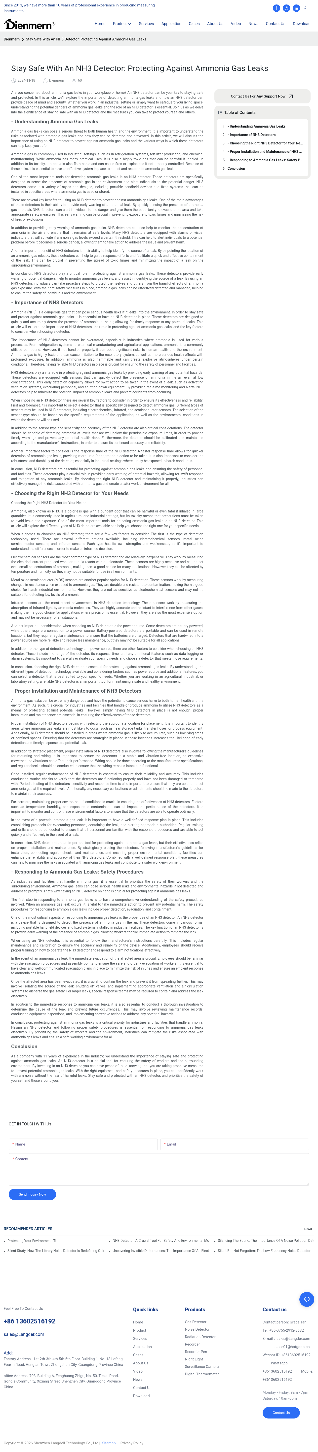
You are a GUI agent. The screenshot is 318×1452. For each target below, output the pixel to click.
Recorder (192, 1344)
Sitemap (109, 1443)
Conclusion (236, 168)
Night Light (194, 1359)
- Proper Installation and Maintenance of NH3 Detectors (265, 152)
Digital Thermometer (202, 1374)
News (308, 1229)
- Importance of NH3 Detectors (252, 135)
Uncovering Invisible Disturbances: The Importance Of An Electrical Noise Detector (161, 1251)
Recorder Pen (196, 1352)
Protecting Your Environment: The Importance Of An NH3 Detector (31, 1241)
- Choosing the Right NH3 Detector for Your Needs (265, 143)
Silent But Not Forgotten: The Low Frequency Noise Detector (264, 1251)
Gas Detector (195, 1322)
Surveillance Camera (202, 1366)
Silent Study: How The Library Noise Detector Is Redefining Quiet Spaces (55, 1251)
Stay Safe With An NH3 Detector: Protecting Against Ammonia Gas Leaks (86, 39)
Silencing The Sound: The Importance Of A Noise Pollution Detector (266, 1241)
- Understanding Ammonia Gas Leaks (257, 126)
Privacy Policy (131, 1443)
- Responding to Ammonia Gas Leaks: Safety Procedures (265, 160)
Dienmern (12, 39)
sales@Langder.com (24, 1334)
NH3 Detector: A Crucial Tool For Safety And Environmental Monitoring (161, 1241)
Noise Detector (197, 1329)
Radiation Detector (200, 1337)
